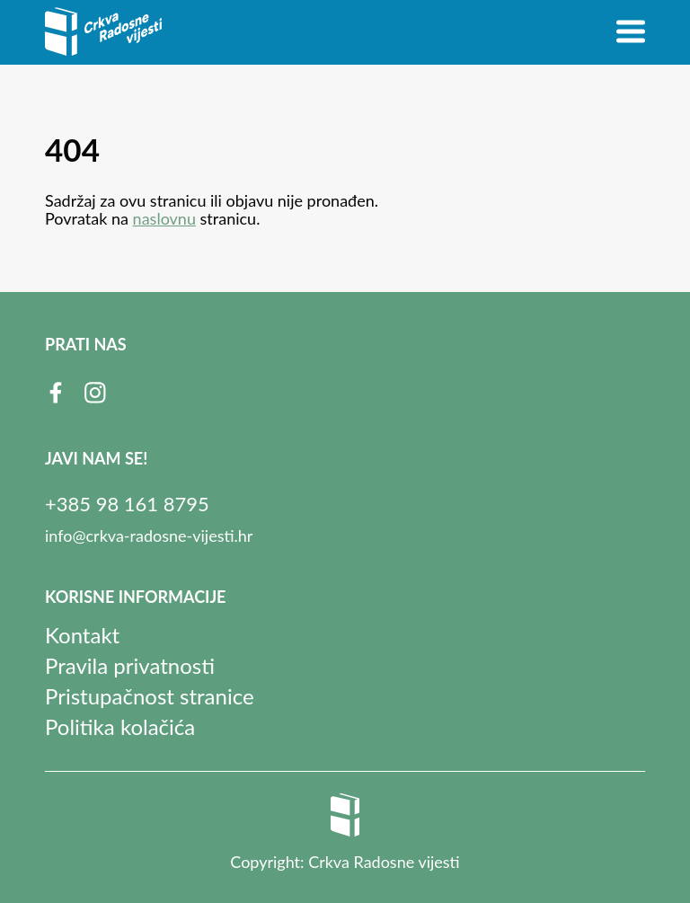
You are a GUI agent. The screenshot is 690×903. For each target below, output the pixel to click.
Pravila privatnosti (130, 665)
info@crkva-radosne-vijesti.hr (148, 535)
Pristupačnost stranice (149, 696)
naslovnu (164, 218)
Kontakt (82, 635)
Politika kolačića (120, 726)
